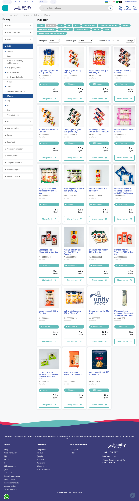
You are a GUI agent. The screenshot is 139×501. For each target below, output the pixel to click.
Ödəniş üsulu (42, 466)
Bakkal (6, 459)
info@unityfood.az (109, 456)
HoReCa (40, 453)
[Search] (110, 8)
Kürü (5, 456)
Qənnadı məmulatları (12, 476)
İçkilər (6, 469)
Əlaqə (53, 2)
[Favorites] (127, 9)
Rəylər (34, 2)
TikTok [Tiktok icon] (72, 453)
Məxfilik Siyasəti (43, 469)
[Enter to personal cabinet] (120, 9)
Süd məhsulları (10, 466)
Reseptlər (18, 2)
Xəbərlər (26, 2)
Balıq (6, 450)
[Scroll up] (132, 495)
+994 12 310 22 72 (131, 2)
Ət (4, 463)
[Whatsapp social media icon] (117, 2)
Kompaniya (7, 2)
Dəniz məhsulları (10, 453)
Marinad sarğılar (10, 486)
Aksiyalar (40, 459)
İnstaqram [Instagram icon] (74, 450)
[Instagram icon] (114, 2)
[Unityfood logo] (23, 8)
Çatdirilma (43, 2)
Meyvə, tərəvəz (9, 479)
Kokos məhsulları (11, 489)
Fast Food (8, 473)
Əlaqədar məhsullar (11, 483)
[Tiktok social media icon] (120, 2)
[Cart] (135, 9)
